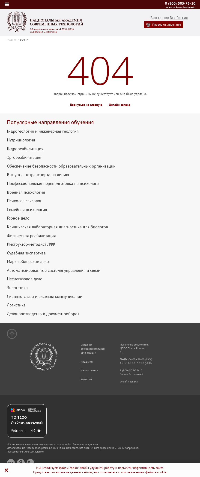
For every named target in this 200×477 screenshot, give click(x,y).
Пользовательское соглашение (25, 451)
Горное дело (18, 218)
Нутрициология (21, 140)
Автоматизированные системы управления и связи (53, 270)
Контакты (86, 379)
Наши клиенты (90, 370)
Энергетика (17, 287)
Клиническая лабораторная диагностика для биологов (57, 226)
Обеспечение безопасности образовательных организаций (61, 166)
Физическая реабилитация (31, 235)
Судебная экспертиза (26, 253)
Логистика (16, 305)
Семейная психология (27, 209)
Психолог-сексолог (24, 200)
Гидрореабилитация (25, 148)
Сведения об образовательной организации (93, 348)
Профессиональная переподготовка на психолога (53, 183)
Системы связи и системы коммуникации (44, 296)
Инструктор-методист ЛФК (31, 244)
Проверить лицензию (166, 25)
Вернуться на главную (86, 105)
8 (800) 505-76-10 (180, 3)
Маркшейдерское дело (28, 261)
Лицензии (87, 361)
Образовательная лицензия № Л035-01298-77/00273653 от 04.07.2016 (52, 31)
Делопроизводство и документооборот (43, 313)
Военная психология (26, 192)
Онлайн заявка (119, 105)
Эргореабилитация (24, 157)
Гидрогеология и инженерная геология (43, 131)
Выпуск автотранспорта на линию (38, 174)
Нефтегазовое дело (24, 278)
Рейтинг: (17, 430)
